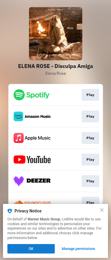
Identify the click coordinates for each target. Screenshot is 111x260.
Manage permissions (78, 249)
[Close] (102, 210)
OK (31, 249)
